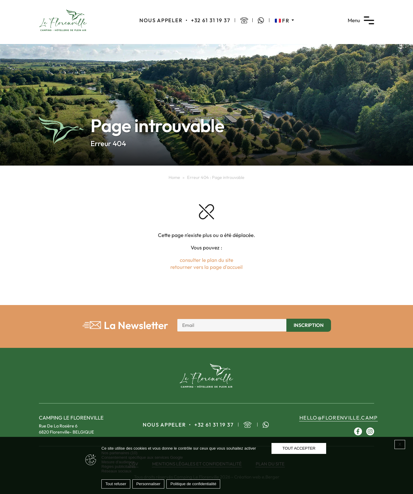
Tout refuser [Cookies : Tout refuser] (115, 484)
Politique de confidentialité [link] (193, 484)
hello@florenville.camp (338, 417)
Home (174, 177)
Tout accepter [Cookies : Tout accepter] (299, 448)
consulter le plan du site (206, 260)
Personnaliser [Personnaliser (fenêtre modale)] (148, 484)
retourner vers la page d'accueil (206, 267)
